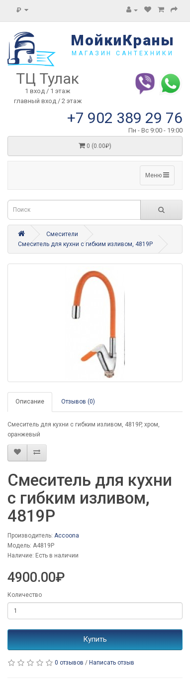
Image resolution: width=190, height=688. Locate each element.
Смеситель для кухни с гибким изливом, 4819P (85, 244)
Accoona (66, 535)
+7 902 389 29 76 (125, 118)
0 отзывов (69, 662)
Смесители (62, 234)
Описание (29, 401)
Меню (157, 175)
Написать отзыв (111, 662)
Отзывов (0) (78, 401)
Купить (95, 639)
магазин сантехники (123, 53)
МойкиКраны (123, 40)
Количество (24, 594)
